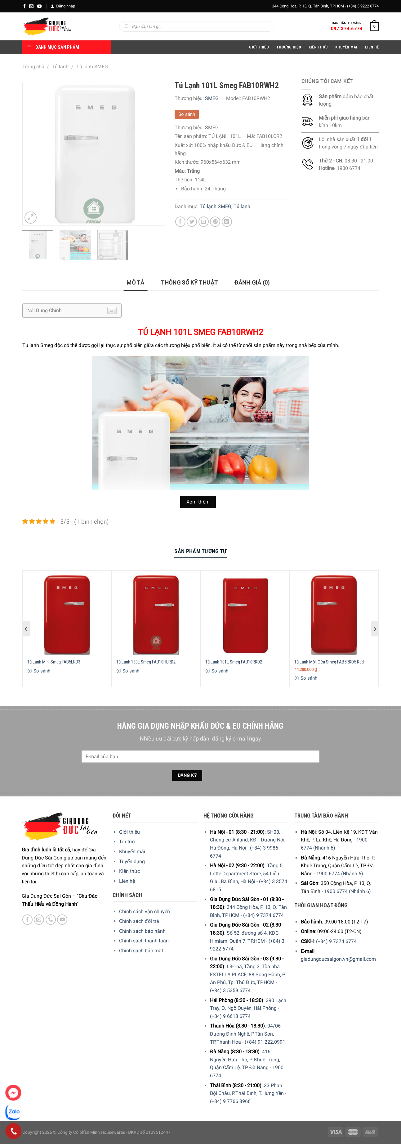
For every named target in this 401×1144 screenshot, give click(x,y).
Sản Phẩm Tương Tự (200, 551)
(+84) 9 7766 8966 (230, 1101)
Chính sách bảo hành (142, 931)
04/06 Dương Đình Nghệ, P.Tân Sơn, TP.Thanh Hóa (245, 1034)
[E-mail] (31, 6)
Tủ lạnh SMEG (92, 67)
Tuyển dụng (132, 861)
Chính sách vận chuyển (144, 911)
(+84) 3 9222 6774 (363, 6)
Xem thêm (198, 502)
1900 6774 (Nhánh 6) (339, 874)
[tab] (135, 282)
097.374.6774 (347, 28)
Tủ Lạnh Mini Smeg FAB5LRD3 (53, 662)
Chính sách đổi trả (139, 921)
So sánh (186, 114)
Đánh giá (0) (252, 282)
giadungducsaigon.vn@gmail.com (338, 959)
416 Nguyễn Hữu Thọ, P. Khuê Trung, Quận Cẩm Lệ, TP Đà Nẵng (245, 1059)
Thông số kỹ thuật (189, 282)
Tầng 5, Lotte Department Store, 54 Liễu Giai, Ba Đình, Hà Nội (246, 873)
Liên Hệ (372, 47)
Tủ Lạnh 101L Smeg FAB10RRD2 (233, 662)
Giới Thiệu (259, 47)
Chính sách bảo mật (141, 951)
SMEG (212, 98)
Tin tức (127, 842)
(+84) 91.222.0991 (265, 1042)
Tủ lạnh (60, 67)
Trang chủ (33, 67)
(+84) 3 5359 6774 (230, 990)
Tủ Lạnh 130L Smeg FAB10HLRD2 (146, 662)
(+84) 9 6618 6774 (230, 1016)
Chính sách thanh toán (144, 941)
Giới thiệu (129, 832)
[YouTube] (39, 6)
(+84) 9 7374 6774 (263, 915)
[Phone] (13, 1131)
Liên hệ (127, 881)
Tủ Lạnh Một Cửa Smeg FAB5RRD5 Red (329, 662)
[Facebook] (24, 6)
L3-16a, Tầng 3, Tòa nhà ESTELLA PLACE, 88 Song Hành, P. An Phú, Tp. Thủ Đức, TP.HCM (248, 974)
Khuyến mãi (132, 852)
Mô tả (135, 282)
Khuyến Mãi (346, 47)
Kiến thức (318, 47)
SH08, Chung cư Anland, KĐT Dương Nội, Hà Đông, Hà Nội (247, 840)
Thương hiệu (288, 47)
